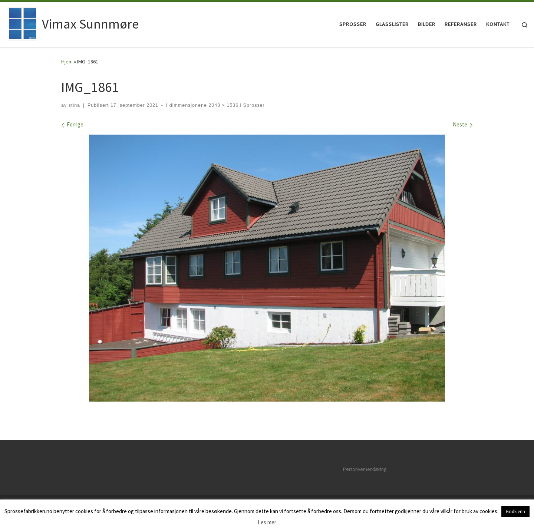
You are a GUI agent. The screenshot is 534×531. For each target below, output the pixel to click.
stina (74, 105)
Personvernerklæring (364, 469)
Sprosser (252, 105)
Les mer (267, 522)
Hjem (67, 61)
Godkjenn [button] (515, 511)
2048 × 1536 (222, 105)
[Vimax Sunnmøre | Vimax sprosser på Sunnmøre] (22, 22)
